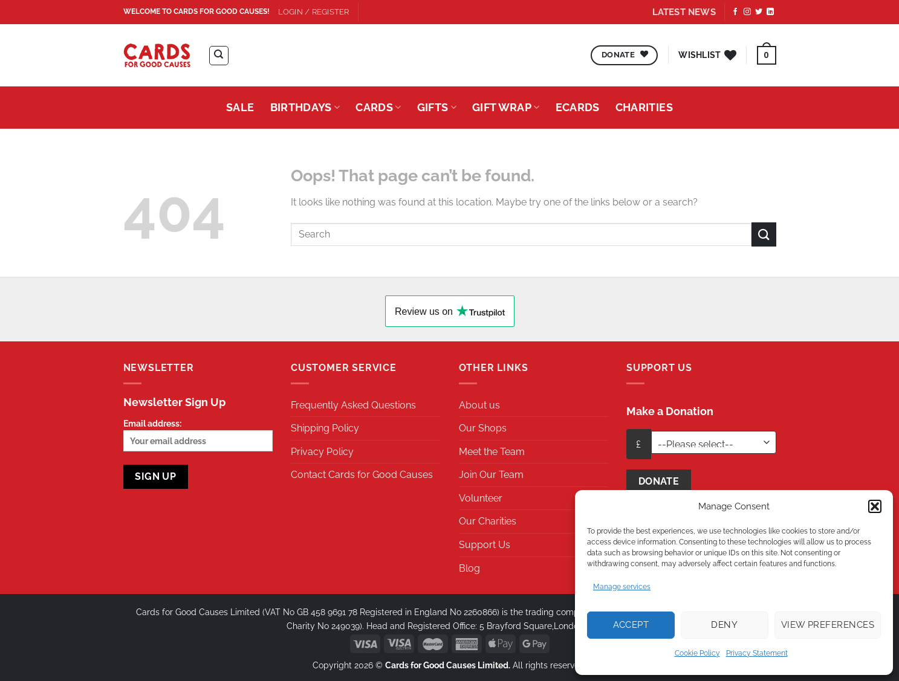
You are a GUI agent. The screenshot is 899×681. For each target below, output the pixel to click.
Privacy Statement (757, 653)
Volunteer (480, 498)
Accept (631, 624)
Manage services (622, 587)
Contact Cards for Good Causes (362, 474)
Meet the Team (492, 451)
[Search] (219, 55)
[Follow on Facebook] (735, 12)
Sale (240, 107)
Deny (724, 624)
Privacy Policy (322, 451)
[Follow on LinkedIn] (770, 12)
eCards (578, 107)
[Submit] (763, 234)
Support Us (484, 544)
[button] (875, 506)
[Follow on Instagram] (747, 12)
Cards (378, 107)
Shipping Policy (325, 428)
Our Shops (483, 428)
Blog (469, 568)
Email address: (198, 434)
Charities (644, 107)
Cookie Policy (697, 653)
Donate (659, 481)
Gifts (436, 107)
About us (479, 405)
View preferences (827, 624)
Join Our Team (491, 474)
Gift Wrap (506, 107)
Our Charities (487, 521)
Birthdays (305, 107)
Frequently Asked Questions (353, 405)
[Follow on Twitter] (758, 12)
